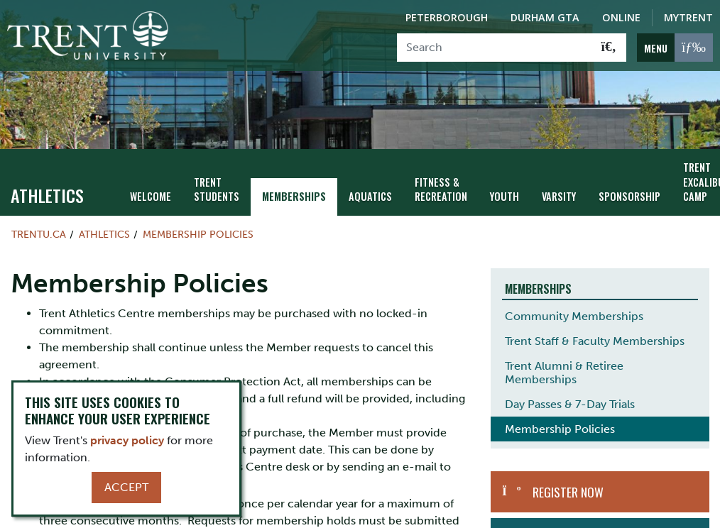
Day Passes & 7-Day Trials (570, 404)
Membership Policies (198, 234)
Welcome (150, 196)
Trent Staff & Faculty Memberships (594, 341)
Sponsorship (629, 196)
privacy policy (127, 440)
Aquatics (370, 196)
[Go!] (608, 47)
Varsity (559, 196)
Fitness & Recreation (441, 189)
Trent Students (216, 189)
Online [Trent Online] (621, 17)
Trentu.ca (38, 234)
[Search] (494, 47)
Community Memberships (574, 316)
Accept (126, 487)
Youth (504, 196)
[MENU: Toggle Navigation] (675, 47)
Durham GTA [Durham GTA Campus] (545, 17)
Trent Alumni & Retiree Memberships (564, 372)
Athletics (47, 195)
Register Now (568, 492)
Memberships (294, 196)
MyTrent (688, 17)
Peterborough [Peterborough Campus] (446, 17)
